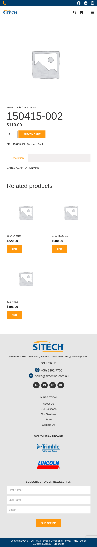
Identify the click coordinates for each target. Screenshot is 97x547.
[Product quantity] (12, 134)
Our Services (48, 414)
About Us (48, 403)
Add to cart (32, 134)
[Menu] (92, 12)
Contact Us (48, 424)
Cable (18, 107)
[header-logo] (10, 12)
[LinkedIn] (44, 385)
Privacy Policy (71, 540)
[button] (74, 12)
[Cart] (81, 12)
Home (10, 107)
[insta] (92, 3)
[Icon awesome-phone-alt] (4, 3)
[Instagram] (52, 385)
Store (48, 419)
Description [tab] (17, 158)
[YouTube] (60, 385)
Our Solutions (48, 409)
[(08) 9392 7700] (38, 370)
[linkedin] (86, 3)
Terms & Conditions (52, 540)
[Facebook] (36, 385)
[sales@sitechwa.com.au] (31, 376)
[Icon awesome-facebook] (79, 3)
